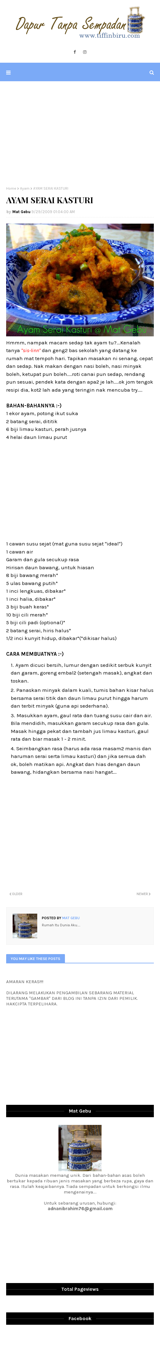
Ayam (25, 188)
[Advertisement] (80, 133)
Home (11, 188)
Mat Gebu (21, 211)
